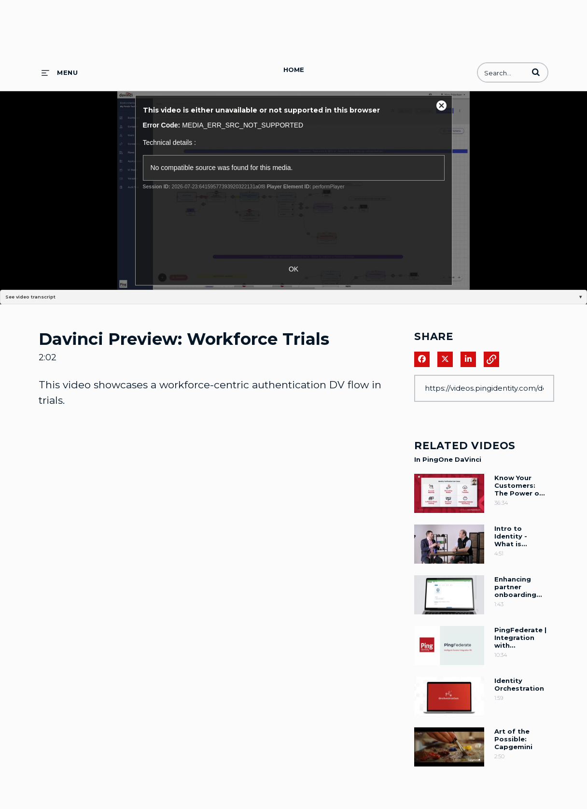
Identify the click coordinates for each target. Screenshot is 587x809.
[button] (536, 72)
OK (293, 269)
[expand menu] (60, 72)
